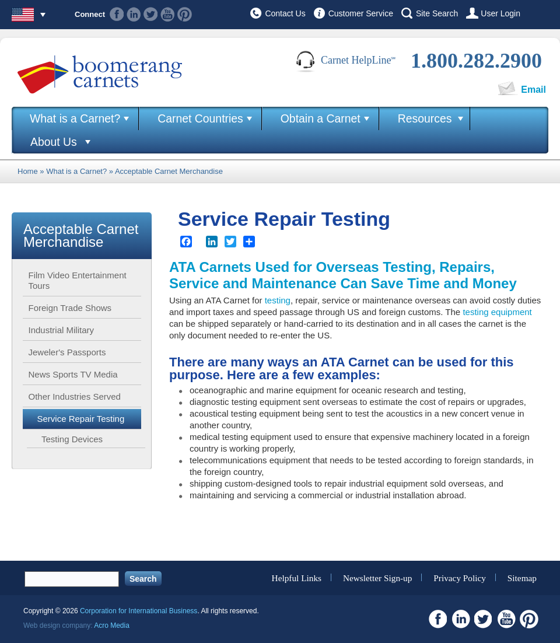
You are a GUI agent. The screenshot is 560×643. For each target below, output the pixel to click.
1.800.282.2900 (476, 60)
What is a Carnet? (75, 118)
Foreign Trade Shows (70, 308)
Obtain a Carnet (320, 118)
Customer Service (360, 13)
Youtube (167, 14)
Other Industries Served (75, 396)
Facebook (117, 14)
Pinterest (184, 14)
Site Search (437, 13)
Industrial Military (61, 330)
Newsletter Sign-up (377, 577)
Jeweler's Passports (67, 352)
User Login (500, 13)
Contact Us (285, 13)
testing (277, 300)
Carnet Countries (200, 118)
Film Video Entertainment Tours (78, 280)
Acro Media (112, 625)
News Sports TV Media (73, 374)
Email (533, 90)
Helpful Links (296, 577)
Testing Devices (72, 439)
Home (28, 171)
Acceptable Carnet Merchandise (169, 171)
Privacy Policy (459, 577)
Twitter (151, 14)
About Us (53, 141)
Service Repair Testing (81, 419)
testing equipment (497, 312)
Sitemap (522, 577)
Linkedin (134, 14)
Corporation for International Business (138, 611)
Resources (425, 118)
